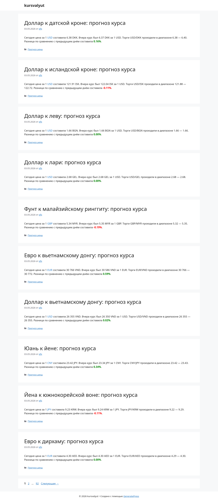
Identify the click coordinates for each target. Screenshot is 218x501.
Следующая (50, 483)
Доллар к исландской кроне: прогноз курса (79, 69)
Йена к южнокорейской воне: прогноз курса (81, 394)
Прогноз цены (35, 49)
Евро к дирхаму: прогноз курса (63, 441)
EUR (49, 270)
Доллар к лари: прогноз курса (62, 162)
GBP (50, 223)
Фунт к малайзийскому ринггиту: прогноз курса (85, 208)
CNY (49, 363)
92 (37, 483)
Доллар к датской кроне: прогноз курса (75, 22)
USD (50, 37)
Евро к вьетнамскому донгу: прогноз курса (79, 255)
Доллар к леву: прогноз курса (62, 115)
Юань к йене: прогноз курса (60, 348)
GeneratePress (131, 496)
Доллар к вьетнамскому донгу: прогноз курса (82, 301)
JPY (49, 409)
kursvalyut (34, 5)
